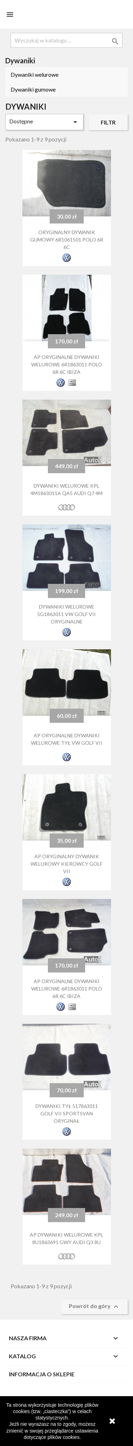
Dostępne (44, 122)
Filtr (108, 122)
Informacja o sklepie (41, 1374)
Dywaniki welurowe (35, 74)
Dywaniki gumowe (33, 89)
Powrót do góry (94, 1306)
